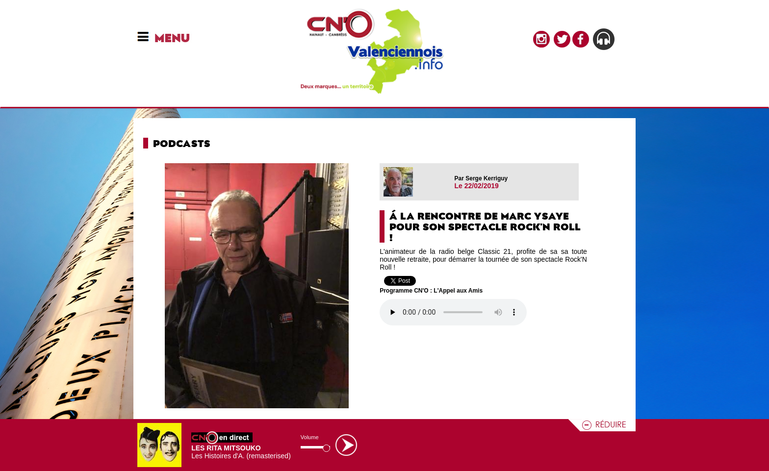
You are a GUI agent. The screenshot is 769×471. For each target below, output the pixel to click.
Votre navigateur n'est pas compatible (453, 312)
